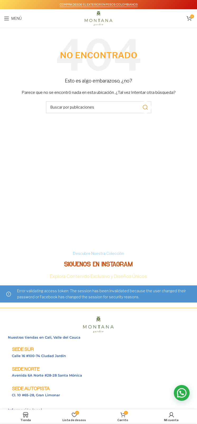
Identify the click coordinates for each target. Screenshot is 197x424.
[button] (182, 393)
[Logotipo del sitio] (98, 18)
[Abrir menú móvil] (12, 18)
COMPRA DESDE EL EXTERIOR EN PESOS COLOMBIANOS (99, 4)
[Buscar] (98, 107)
